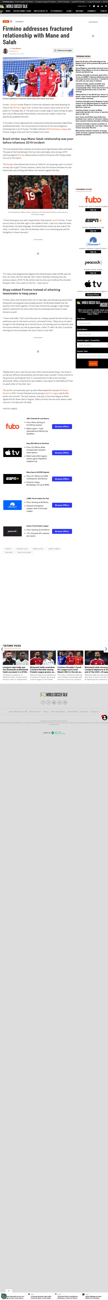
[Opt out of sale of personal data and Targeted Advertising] (4, 1296)
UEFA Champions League (56, 129)
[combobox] (92, 345)
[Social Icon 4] (65, 711)
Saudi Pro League (51, 393)
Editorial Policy (72, 720)
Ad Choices (84, 720)
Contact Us (95, 720)
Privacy (45, 720)
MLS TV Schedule (63, 2)
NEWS (8, 11)
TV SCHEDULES (57, 11)
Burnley (21, 155)
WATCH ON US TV (41, 11)
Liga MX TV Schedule (78, 2)
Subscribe (93, 363)
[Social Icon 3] (60, 711)
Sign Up (93, 209)
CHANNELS (92, 11)
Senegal (9, 164)
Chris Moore (16, 48)
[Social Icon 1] (49, 711)
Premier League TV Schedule (24, 2)
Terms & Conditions (58, 720)
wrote (55, 220)
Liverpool (13, 104)
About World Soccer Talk (18, 720)
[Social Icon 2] (54, 711)
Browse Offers (62, 426)
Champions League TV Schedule (46, 2)
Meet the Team (35, 720)
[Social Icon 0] (43, 711)
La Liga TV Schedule (94, 2)
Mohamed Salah (22, 549)
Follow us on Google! (64, 50)
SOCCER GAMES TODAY (22, 11)
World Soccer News (24, 552)
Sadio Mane (8, 552)
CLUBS (69, 11)
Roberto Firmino (54, 549)
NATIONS (80, 11)
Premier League (19, 107)
